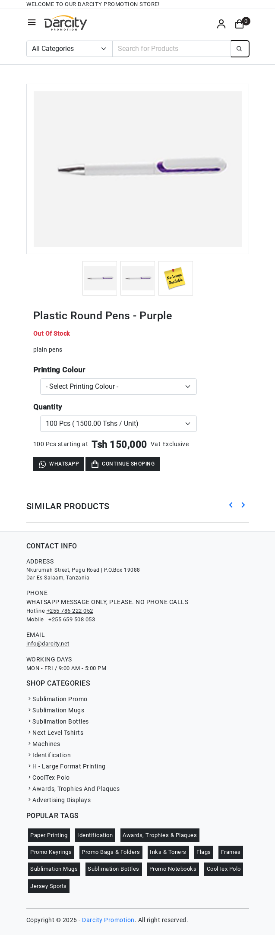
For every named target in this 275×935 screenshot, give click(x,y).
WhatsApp (58, 464)
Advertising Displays (58, 799)
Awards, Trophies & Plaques (160, 835)
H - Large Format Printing (66, 766)
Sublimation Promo (57, 699)
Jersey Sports (48, 886)
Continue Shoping (123, 464)
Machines (43, 743)
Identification (48, 755)
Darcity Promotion (108, 919)
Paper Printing (48, 835)
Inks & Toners (168, 852)
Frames (231, 852)
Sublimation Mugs (55, 710)
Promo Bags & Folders (111, 852)
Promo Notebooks (173, 869)
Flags (203, 852)
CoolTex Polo (48, 777)
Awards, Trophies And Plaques (73, 788)
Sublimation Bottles (57, 721)
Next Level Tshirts (55, 732)
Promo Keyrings (51, 852)
